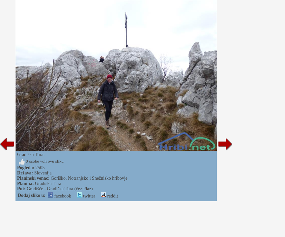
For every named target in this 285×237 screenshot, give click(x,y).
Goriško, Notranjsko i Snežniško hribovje (89, 178)
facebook (59, 196)
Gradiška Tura (48, 183)
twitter (86, 196)
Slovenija (43, 173)
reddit (109, 196)
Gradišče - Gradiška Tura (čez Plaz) (60, 188)
